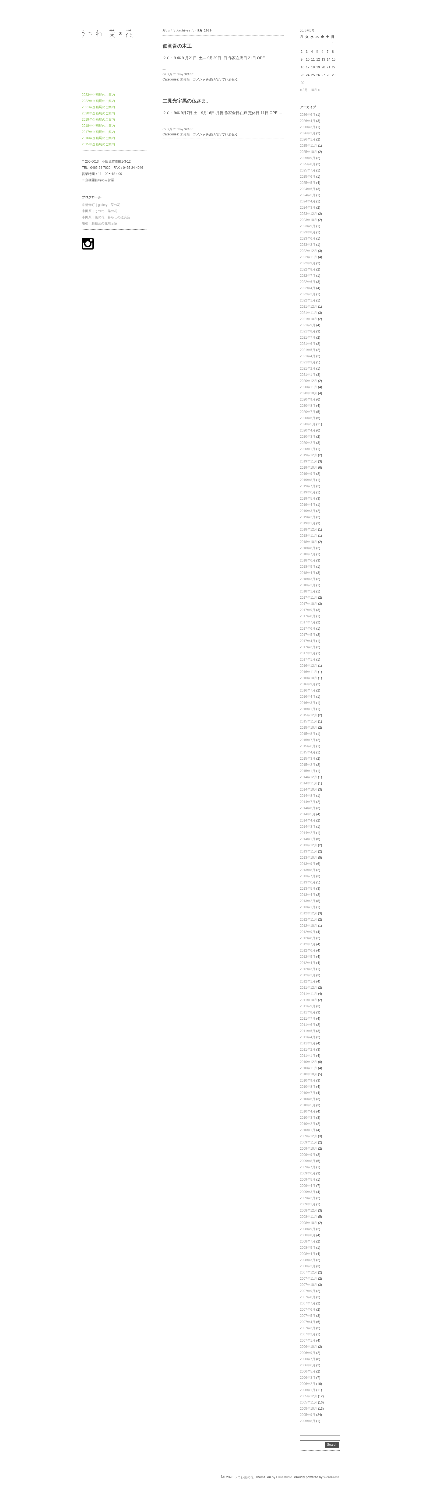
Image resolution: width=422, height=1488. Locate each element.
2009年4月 (307, 1186)
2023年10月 (308, 220)
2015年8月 (307, 734)
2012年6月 (307, 950)
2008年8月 (307, 1235)
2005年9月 (307, 1415)
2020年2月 (307, 443)
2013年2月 (307, 901)
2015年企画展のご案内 (98, 144)
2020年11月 (308, 387)
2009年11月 (308, 1142)
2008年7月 (307, 1241)
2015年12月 (308, 715)
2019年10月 (308, 467)
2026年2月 (307, 133)
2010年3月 (307, 1117)
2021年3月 (307, 362)
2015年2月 (307, 765)
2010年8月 (307, 1087)
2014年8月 (307, 796)
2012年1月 (307, 981)
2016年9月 (307, 684)
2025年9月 (307, 158)
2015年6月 (307, 746)
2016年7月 (307, 690)
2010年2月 (307, 1124)
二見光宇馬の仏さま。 (187, 101)
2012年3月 (307, 969)
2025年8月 (307, 164)
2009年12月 (308, 1136)
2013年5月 (307, 888)
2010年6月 (307, 1099)
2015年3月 (307, 758)
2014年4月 (307, 820)
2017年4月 (307, 641)
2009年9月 (307, 1155)
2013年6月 (307, 882)
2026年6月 (307, 115)
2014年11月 (308, 783)
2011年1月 (307, 1056)
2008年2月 (307, 1266)
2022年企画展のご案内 (98, 101)
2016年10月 (308, 678)
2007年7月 (307, 1303)
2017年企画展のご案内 (98, 132)
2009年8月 (307, 1161)
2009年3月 (307, 1192)
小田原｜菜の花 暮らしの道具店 (106, 217)
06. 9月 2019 (171, 74)
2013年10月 (308, 857)
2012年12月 (308, 913)
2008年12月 (308, 1210)
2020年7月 (307, 412)
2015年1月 (307, 771)
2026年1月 (307, 139)
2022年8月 (307, 269)
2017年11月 (308, 597)
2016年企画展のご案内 (98, 138)
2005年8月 (307, 1421)
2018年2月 (307, 585)
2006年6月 (307, 1365)
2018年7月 (307, 554)
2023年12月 (308, 214)
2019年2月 (307, 517)
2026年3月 (307, 127)
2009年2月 (307, 1198)
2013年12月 (308, 845)
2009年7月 (307, 1167)
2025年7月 (307, 170)
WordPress (331, 1477)
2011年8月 (307, 1012)
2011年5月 (307, 1031)
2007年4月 (307, 1322)
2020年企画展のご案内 (98, 113)
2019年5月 (307, 498)
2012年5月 (307, 957)
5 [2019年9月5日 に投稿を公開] (317, 52)
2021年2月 (307, 368)
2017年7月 (307, 622)
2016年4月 (307, 697)
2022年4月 (307, 288)
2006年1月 (307, 1390)
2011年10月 (308, 1000)
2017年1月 (307, 659)
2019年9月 (307, 474)
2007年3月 (307, 1328)
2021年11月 (308, 313)
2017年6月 (307, 628)
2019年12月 (308, 455)
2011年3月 (307, 1043)
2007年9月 (307, 1291)
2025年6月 (307, 176)
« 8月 (304, 90)
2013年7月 (307, 876)
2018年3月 (307, 579)
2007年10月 (308, 1285)
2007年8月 (307, 1297)
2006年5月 (307, 1371)
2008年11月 (308, 1217)
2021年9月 (307, 325)
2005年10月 (308, 1408)
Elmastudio (284, 1477)
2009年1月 (307, 1204)
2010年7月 (307, 1093)
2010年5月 (307, 1105)
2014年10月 (308, 789)
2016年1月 (307, 709)
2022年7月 (307, 276)
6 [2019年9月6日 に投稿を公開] (322, 52)
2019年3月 (307, 511)
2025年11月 (308, 146)
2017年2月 (307, 653)
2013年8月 (307, 870)
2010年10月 (308, 1074)
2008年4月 (307, 1254)
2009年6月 (307, 1173)
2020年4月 (307, 430)
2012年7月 (307, 944)
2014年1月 (307, 839)
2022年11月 (308, 257)
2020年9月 (307, 399)
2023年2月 (307, 245)
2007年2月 (307, 1334)
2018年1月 (307, 591)
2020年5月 (307, 424)
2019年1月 (307, 523)
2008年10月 (308, 1223)
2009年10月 (308, 1148)
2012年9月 (307, 932)
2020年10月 (308, 393)
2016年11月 (308, 672)
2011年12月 (308, 987)
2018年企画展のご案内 (98, 126)
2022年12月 (308, 251)
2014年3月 (307, 827)
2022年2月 (307, 294)
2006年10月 (308, 1347)
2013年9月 (307, 864)
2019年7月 (307, 486)
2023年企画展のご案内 (98, 95)
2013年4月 (307, 895)
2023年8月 (307, 232)
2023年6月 (307, 238)
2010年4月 (307, 1111)
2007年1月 (307, 1340)
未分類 (185, 79)
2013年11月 (308, 851)
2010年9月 (307, 1080)
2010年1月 (307, 1130)
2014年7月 (307, 802)
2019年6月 (307, 492)
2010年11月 (308, 1068)
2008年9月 (307, 1229)
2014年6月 (307, 808)
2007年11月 (308, 1278)
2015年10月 (308, 727)
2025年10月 (308, 152)
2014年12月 (308, 777)
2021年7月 (307, 337)
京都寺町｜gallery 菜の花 (101, 205)
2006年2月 (307, 1384)
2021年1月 (307, 375)
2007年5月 (307, 1316)
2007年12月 (308, 1272)
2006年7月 (307, 1359)
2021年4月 (307, 356)
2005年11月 (308, 1402)
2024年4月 (307, 201)
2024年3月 (307, 207)
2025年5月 (307, 183)
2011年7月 (307, 1018)
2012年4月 (307, 963)
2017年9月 (307, 610)
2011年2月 (307, 1049)
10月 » (315, 90)
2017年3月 (307, 647)
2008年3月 (307, 1260)
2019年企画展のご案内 (98, 119)
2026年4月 (307, 121)
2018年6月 (307, 560)
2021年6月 (307, 344)
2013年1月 (307, 907)
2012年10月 (308, 926)
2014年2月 (307, 833)
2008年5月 (307, 1248)
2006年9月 (307, 1353)
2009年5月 (307, 1179)
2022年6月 (307, 282)
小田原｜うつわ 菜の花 (99, 211)
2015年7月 (307, 740)
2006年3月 (307, 1378)
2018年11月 (308, 536)
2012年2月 (307, 975)
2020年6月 (307, 418)
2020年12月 (308, 381)
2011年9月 (307, 1006)
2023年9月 (307, 226)
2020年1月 (307, 449)
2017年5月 (307, 635)
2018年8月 (307, 548)
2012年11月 (308, 919)
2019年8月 (307, 480)
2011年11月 (308, 994)
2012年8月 (307, 938)
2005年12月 (308, 1396)
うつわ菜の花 (91, 13)
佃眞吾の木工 (177, 46)
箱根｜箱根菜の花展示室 (99, 223)
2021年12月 (308, 306)
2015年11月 (308, 721)
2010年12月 (308, 1062)
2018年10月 (308, 542)
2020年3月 (307, 436)
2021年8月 (307, 331)
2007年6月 (307, 1309)
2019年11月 (308, 461)
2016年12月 (308, 666)
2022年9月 (307, 263)
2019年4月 (307, 505)
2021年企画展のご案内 (98, 107)
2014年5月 (307, 814)
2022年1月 (307, 300)
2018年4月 (307, 573)
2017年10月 (308, 604)
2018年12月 (308, 529)
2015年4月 (307, 752)
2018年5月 (307, 566)
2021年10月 (308, 319)
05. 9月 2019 (171, 129)
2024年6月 (307, 189)
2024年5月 (307, 195)
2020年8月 (307, 406)
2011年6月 (307, 1025)
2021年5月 (307, 350)
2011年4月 (307, 1037)
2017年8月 (307, 616)
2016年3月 (307, 703)
